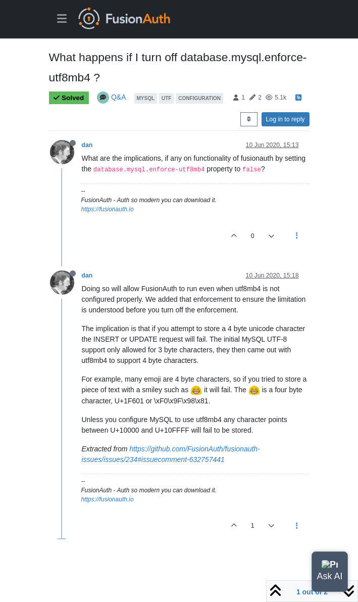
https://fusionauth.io (107, 209)
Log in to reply (285, 119)
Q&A (118, 97)
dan (87, 145)
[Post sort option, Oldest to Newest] (248, 119)
